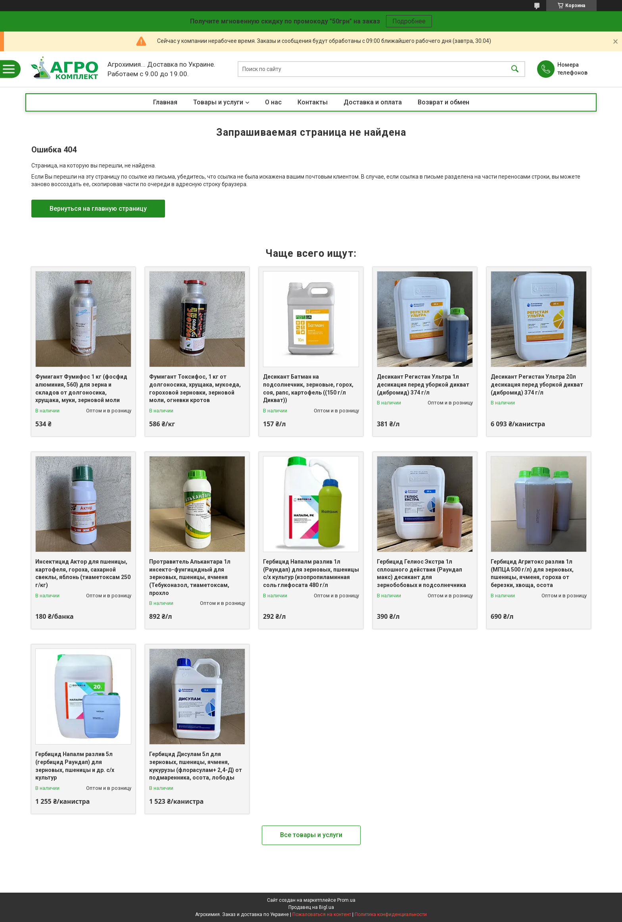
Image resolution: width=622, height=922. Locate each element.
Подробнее (409, 21)
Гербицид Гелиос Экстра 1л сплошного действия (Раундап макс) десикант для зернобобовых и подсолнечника (421, 573)
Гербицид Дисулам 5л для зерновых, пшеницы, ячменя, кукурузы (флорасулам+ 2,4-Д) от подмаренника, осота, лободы (195, 766)
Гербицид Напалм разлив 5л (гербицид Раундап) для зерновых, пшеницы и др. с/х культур (74, 766)
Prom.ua (346, 900)
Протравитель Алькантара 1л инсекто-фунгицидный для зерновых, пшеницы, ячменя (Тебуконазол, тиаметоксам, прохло (189, 577)
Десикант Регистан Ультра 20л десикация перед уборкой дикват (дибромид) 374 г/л (537, 384)
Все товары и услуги (311, 835)
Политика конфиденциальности (391, 914)
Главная (165, 102)
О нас (273, 102)
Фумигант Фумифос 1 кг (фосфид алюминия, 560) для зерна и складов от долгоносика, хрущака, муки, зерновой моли (81, 388)
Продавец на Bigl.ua (311, 907)
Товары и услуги (218, 102)
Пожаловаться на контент (321, 914)
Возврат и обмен (443, 102)
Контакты (313, 102)
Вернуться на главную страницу (98, 208)
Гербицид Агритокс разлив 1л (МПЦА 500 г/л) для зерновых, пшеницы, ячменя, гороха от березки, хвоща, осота (532, 573)
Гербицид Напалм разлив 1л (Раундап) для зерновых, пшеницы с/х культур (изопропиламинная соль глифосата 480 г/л (311, 573)
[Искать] (514, 69)
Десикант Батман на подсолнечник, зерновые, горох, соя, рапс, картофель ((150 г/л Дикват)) (308, 388)
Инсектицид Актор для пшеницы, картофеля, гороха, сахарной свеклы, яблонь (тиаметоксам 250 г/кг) (83, 573)
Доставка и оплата (373, 102)
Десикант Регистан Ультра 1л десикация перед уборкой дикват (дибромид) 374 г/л (423, 384)
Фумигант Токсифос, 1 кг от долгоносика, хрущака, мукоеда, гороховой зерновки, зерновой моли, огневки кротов (195, 388)
